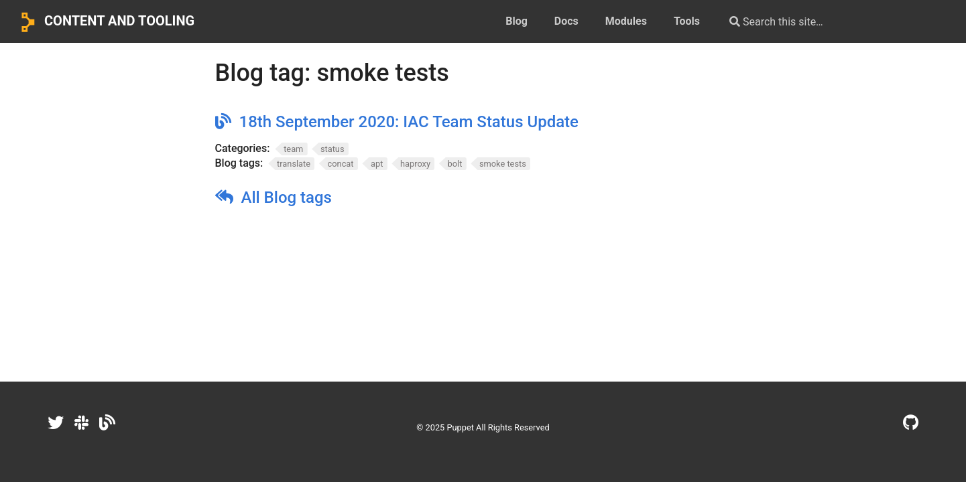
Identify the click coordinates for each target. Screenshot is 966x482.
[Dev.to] (107, 423)
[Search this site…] (826, 21)
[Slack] (81, 423)
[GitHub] (910, 423)
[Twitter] (56, 423)
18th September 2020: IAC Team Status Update (409, 121)
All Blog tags (286, 197)
